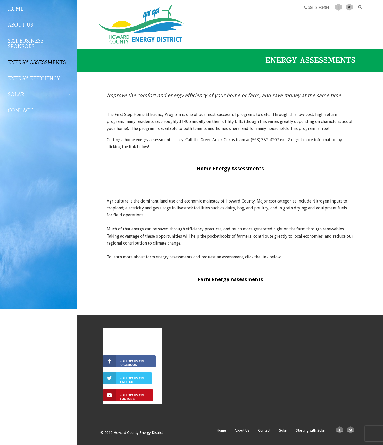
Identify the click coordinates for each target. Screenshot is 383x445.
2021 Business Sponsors (26, 44)
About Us (20, 25)
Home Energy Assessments (230, 168)
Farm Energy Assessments (230, 279)
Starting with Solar (310, 430)
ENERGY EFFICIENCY (34, 79)
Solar (39, 95)
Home (15, 9)
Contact (20, 111)
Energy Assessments (37, 63)
